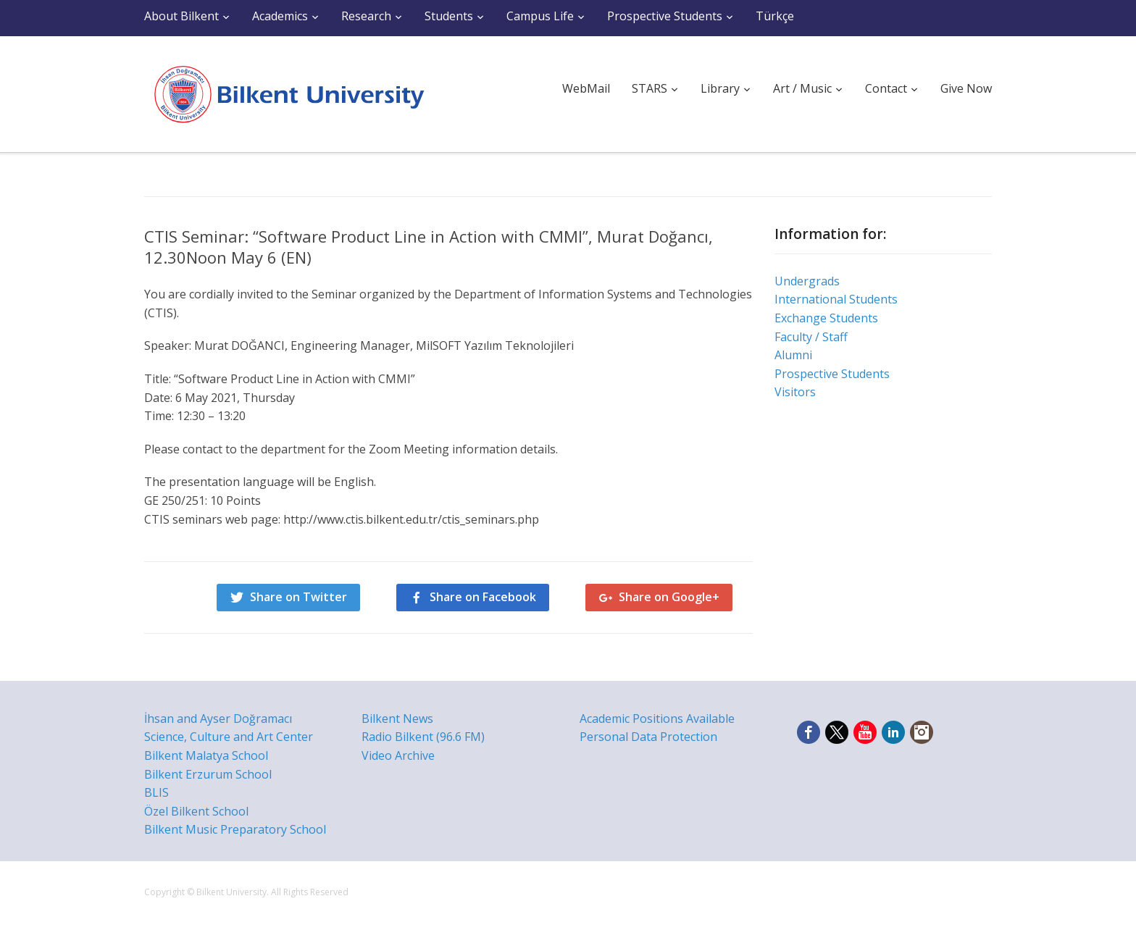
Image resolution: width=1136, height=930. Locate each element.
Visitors (795, 392)
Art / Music (802, 88)
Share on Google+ (669, 597)
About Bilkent (181, 16)
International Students (836, 299)
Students (449, 16)
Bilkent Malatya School (206, 755)
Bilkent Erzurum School (208, 774)
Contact (886, 88)
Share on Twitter (298, 597)
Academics (280, 16)
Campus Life (540, 16)
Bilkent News (397, 718)
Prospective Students (664, 16)
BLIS (156, 792)
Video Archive (398, 755)
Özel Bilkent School (196, 811)
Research (366, 16)
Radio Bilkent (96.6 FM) (423, 737)
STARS (649, 88)
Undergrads (807, 281)
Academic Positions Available (657, 718)
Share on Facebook (483, 597)
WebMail (586, 88)
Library (720, 88)
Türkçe (775, 16)
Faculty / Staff (811, 337)
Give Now (966, 88)
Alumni (793, 355)
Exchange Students (826, 318)
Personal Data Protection (648, 737)
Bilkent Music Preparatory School (235, 829)
